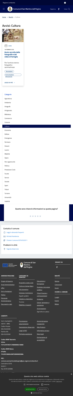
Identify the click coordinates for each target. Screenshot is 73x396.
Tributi (7, 189)
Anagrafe (7, 106)
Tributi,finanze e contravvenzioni (42, 294)
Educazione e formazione (41, 282)
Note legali (40, 334)
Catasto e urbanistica (26, 299)
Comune (7, 122)
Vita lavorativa (23, 289)
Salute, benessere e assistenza (43, 303)
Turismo (7, 193)
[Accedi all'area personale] (65, 2)
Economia (8, 130)
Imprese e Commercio (26, 293)
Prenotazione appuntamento (23, 322)
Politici (3, 295)
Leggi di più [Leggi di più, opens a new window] (59, 381)
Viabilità (7, 201)
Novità (11, 17)
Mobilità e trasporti (25, 305)
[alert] (36, 384)
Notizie (57, 281)
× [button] (71, 374)
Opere (6, 158)
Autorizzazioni (41, 308)
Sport (6, 185)
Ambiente (8, 102)
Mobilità (7, 154)
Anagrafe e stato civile (26, 283)
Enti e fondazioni (6, 291)
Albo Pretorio (41, 327)
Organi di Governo (7, 281)
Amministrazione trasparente (42, 322)
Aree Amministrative (7, 285)
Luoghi (57, 297)
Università (8, 197)
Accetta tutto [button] (30, 389)
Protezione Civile (10, 170)
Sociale (7, 181)
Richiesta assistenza (25, 334)
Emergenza (8, 138)
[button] (32, 384)
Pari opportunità (10, 162)
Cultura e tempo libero (26, 286)
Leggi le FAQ (23, 330)
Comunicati (58, 285)
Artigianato (8, 110)
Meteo (57, 304)
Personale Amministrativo (6, 299)
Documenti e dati (6, 304)
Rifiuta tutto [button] (43, 389)
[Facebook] (58, 9)
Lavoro (7, 150)
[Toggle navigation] (4, 9)
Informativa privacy (43, 330)
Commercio (8, 118)
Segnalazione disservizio (26, 327)
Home (4, 17)
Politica (7, 166)
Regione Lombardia (9, 3)
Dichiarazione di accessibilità (42, 338)
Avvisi (8, 46)
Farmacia (7, 142)
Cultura (7, 126)
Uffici (2, 288)
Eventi (57, 301)
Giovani (7, 146)
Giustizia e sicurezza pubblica (43, 288)
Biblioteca (8, 114)
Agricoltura (8, 98)
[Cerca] (69, 9)
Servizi (7, 177)
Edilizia (7, 134)
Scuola (7, 174)
